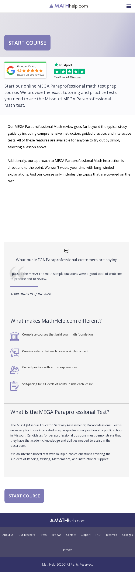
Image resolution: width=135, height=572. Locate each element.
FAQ (98, 535)
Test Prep (111, 535)
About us (8, 535)
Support (85, 535)
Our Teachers (26, 535)
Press (43, 535)
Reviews (56, 535)
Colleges (127, 535)
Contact (71, 535)
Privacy (67, 550)
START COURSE (27, 42)
